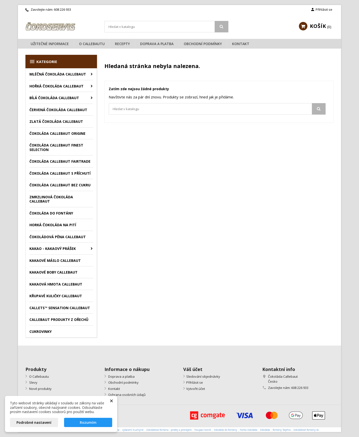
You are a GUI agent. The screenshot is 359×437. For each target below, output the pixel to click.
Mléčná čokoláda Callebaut (57, 74)
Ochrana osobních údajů (126, 394)
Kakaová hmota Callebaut (55, 284)
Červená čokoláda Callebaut (58, 109)
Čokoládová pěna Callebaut (57, 236)
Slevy (32, 382)
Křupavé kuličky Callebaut (55, 295)
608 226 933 (62, 9)
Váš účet (192, 369)
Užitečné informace (50, 43)
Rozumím (88, 422)
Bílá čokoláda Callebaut (54, 97)
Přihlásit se (194, 382)
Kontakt (240, 43)
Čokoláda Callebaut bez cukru (59, 185)
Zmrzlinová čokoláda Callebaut (51, 199)
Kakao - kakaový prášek (52, 248)
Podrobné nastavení (33, 422)
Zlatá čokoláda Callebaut (56, 121)
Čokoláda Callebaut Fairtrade (59, 161)
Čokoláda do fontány (51, 213)
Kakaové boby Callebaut (53, 272)
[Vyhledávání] (166, 26)
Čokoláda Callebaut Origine (57, 133)
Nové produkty (40, 388)
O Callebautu (92, 43)
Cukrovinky (40, 331)
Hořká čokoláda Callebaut (56, 86)
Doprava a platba (157, 43)
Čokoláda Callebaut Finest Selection (56, 147)
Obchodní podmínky (203, 43)
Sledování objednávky (203, 376)
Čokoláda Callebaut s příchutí (59, 173)
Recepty (122, 43)
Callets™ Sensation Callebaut (59, 307)
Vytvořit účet (195, 388)
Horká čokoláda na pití (52, 224)
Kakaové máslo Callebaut (55, 260)
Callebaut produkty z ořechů (59, 319)
